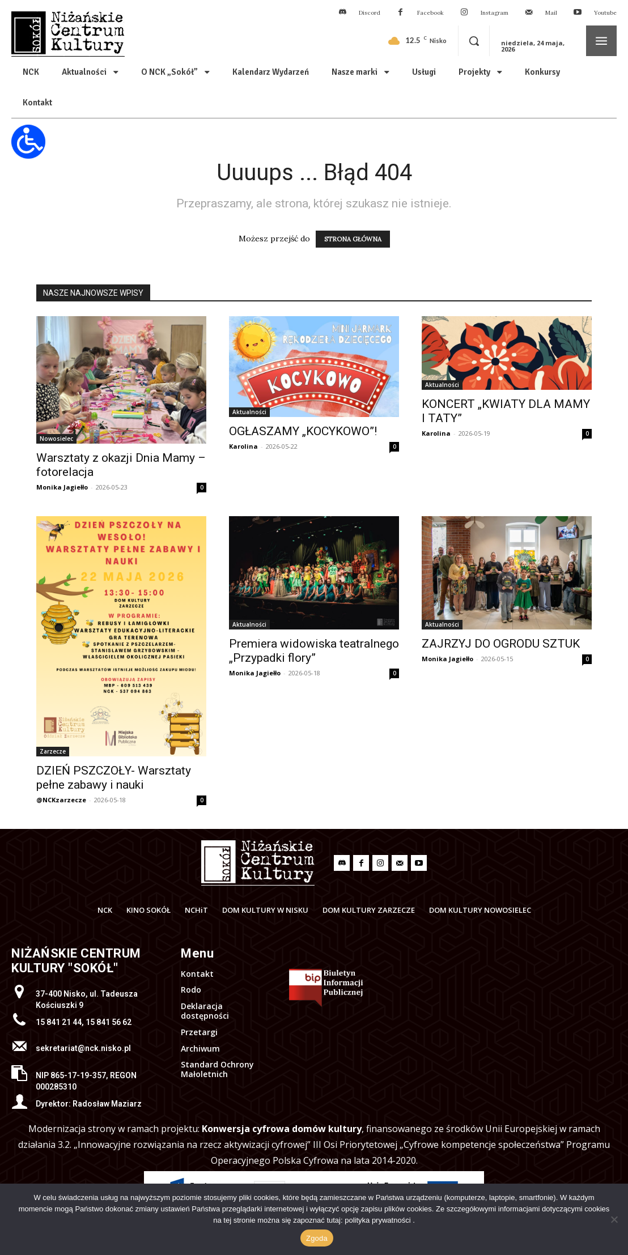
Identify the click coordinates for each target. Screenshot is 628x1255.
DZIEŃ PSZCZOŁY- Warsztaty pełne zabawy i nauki (113, 778)
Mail (551, 12)
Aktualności (249, 412)
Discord (369, 12)
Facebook (430, 12)
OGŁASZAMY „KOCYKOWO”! (303, 431)
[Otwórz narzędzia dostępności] (28, 142)
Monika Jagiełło (62, 487)
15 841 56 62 (108, 1022)
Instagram (494, 12)
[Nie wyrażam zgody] (613, 1219)
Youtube (605, 12)
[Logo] (258, 863)
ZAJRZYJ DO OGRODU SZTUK (501, 643)
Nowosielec (56, 439)
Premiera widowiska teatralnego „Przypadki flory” (314, 651)
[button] (474, 40)
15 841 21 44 (59, 1022)
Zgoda (317, 1238)
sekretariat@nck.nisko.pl (83, 1048)
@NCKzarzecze (61, 799)
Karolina (243, 446)
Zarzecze (53, 751)
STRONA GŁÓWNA (352, 239)
